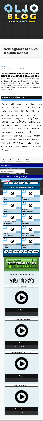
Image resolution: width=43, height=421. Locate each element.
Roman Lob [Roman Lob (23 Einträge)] (19, 132)
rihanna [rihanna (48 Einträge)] (35, 128)
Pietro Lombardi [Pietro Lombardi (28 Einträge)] (7, 129)
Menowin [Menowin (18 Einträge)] (17, 125)
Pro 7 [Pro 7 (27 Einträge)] (26, 129)
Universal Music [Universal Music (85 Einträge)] (22, 142)
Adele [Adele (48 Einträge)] (4, 104)
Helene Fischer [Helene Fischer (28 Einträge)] (7, 118)
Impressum (11, 171)
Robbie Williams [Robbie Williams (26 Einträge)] (7, 132)
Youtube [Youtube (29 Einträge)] (5, 150)
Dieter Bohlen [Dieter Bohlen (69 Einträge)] (32, 107)
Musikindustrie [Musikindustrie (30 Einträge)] (28, 125)
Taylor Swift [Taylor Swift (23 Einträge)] (12, 139)
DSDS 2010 (4, 66)
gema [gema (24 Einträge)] (34, 115)
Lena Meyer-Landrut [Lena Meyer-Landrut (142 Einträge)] (25, 121)
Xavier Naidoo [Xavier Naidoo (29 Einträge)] (36, 146)
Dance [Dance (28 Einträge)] (33, 104)
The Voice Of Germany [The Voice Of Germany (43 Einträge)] (29, 139)
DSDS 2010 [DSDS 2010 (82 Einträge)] (27, 111)
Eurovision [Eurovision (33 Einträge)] (25, 115)
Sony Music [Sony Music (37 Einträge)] (18, 136)
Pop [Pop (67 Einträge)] (19, 128)
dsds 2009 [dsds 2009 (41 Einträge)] (13, 111)
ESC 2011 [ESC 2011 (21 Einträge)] (14, 115)
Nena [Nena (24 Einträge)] (39, 125)
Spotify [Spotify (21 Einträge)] (29, 136)
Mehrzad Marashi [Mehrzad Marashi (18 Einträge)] (6, 125)
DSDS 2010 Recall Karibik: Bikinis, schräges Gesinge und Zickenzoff (20, 74)
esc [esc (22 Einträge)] (8, 115)
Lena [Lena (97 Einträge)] (5, 122)
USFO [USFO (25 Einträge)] (17, 146)
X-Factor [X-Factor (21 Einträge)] (24, 146)
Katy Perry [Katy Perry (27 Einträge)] (19, 119)
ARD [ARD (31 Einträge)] (12, 104)
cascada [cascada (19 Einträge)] (19, 104)
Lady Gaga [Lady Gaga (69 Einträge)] (33, 118)
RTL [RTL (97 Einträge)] (29, 132)
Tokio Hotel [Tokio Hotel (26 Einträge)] (6, 143)
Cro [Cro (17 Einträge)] (26, 104)
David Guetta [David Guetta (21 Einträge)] (17, 108)
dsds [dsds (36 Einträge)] (4, 111)
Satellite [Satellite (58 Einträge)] (6, 135)
